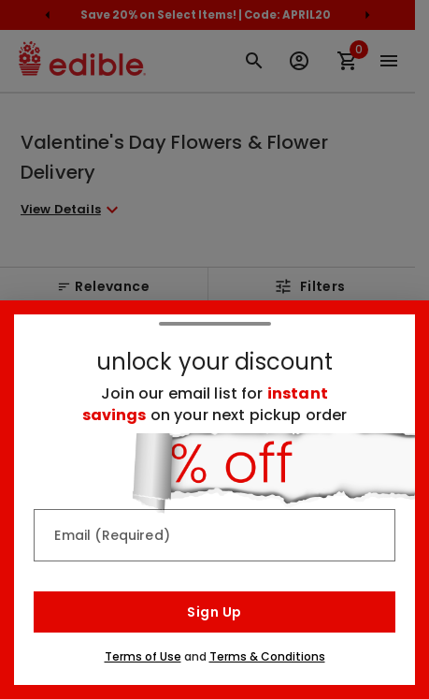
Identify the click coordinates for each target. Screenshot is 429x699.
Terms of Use (143, 656)
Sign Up (214, 612)
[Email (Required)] (214, 535)
